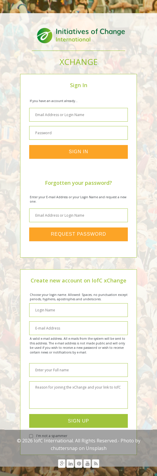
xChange (79, 61)
